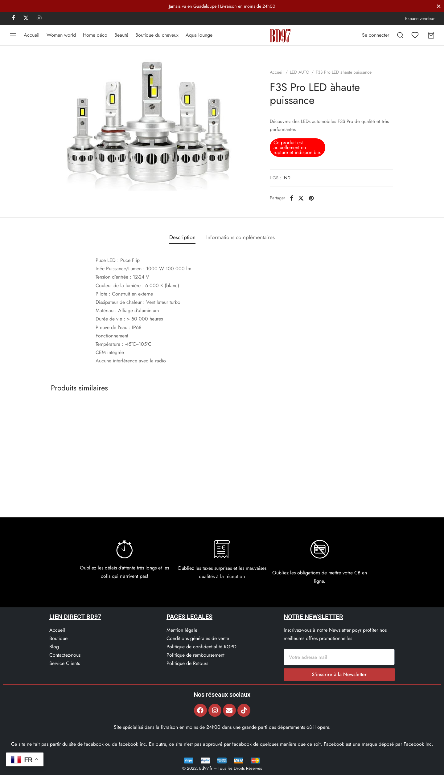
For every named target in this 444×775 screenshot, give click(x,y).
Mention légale (181, 630)
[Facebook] (13, 18)
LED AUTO (299, 72)
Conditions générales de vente (197, 638)
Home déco (95, 35)
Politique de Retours (187, 663)
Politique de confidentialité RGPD (201, 646)
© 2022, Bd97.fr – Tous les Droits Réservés (222, 768)
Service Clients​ (64, 663)
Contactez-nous (64, 655)
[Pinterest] (311, 198)
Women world (61, 35)
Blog (54, 646)
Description (182, 237)
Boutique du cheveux (157, 35)
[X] (26, 18)
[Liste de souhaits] (415, 35)
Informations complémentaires (240, 237)
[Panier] (431, 35)
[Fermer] (438, 6)
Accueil (31, 35)
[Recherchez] (400, 35)
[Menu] (13, 35)
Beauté (121, 35)
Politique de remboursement (195, 655)
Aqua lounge (199, 35)
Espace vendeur (420, 18)
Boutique (58, 638)
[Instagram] (39, 18)
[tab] (182, 237)
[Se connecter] (375, 35)
